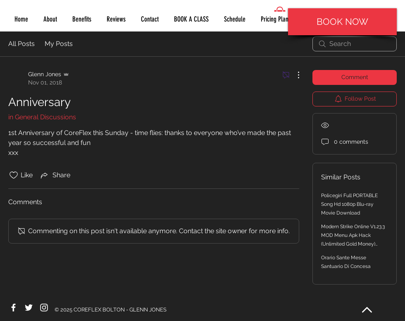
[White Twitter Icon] (29, 307)
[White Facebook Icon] (13, 307)
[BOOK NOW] (342, 21)
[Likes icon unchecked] (13, 175)
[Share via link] (54, 175)
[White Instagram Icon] (44, 307)
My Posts (59, 44)
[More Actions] (294, 75)
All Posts (21, 44)
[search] (354, 43)
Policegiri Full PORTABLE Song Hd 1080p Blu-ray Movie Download (349, 204)
